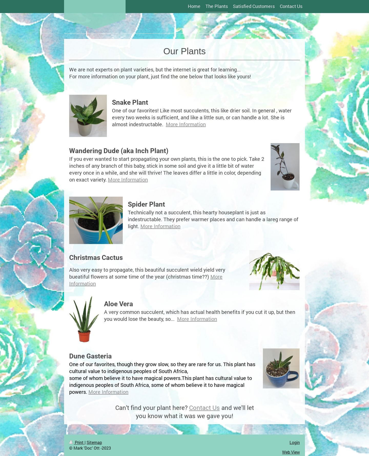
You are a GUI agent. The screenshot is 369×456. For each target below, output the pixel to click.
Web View (291, 452)
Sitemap (94, 442)
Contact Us (204, 408)
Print (77, 442)
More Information (186, 124)
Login (295, 442)
